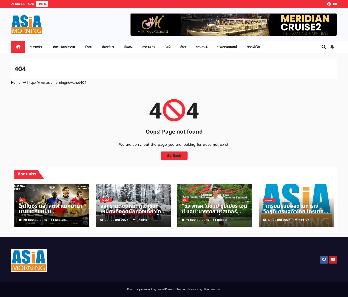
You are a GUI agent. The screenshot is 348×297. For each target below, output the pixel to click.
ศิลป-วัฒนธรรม (64, 47)
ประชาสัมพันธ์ (227, 47)
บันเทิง (128, 47)
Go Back (174, 155)
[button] (324, 47)
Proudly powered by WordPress (150, 289)
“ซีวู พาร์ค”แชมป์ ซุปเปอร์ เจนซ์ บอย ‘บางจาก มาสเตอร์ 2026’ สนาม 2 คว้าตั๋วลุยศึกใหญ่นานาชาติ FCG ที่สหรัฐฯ (214, 214)
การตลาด (148, 47)
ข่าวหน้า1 (36, 47)
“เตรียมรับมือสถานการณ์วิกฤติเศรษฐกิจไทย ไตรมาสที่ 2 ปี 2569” (295, 211)
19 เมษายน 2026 (198, 220)
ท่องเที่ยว (108, 47)
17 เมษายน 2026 (280, 220)
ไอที (167, 47)
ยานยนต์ (202, 47)
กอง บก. (59, 220)
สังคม (88, 47)
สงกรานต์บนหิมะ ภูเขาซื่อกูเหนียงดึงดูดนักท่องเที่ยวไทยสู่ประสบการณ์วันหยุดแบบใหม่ (133, 211)
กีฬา (183, 47)
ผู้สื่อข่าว (140, 220)
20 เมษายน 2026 (35, 220)
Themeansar (212, 289)
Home (15, 82)
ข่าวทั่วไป (253, 47)
